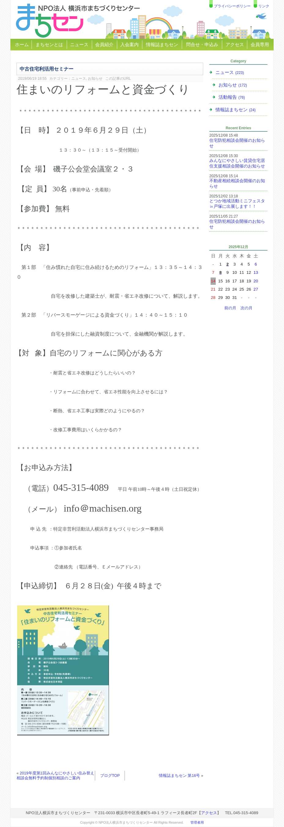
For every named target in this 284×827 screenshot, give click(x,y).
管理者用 (197, 822)
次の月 (246, 308)
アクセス (235, 44)
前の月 (230, 308)
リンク (263, 6)
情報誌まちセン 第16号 (179, 776)
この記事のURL (118, 78)
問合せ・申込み (202, 44)
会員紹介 (104, 44)
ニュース (79, 44)
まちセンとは (49, 44)
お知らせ (95, 78)
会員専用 (260, 44)
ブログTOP (110, 776)
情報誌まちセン (162, 44)
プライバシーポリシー (232, 6)
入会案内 (129, 44)
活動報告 (232, 97)
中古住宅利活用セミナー (46, 69)
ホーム (22, 44)
